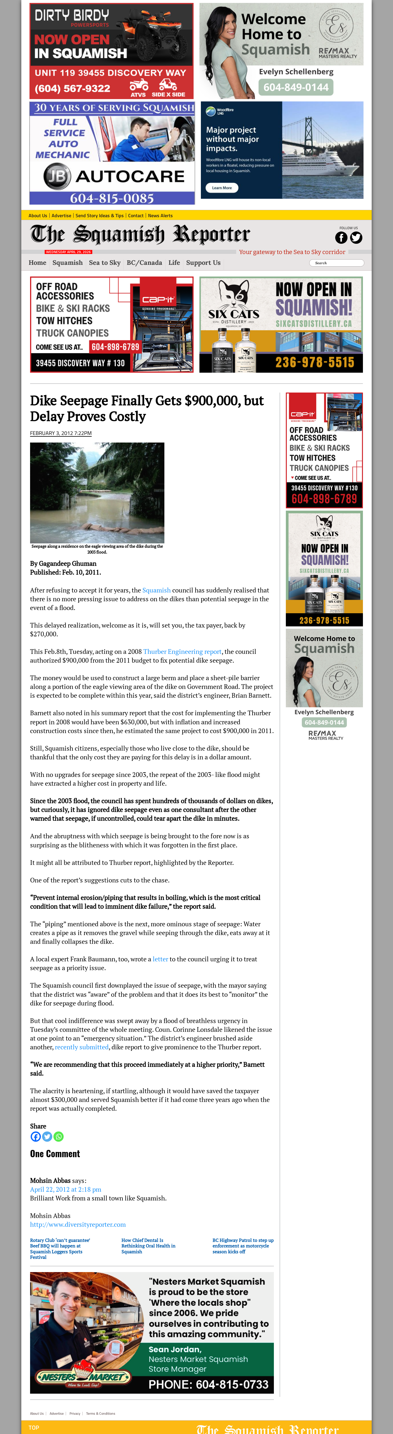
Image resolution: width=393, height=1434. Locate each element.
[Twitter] (47, 1136)
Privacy (74, 1413)
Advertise (57, 1413)
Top (34, 1427)
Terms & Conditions (100, 1413)
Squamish (156, 590)
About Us (37, 1413)
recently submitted (82, 1047)
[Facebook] (36, 1136)
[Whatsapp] (58, 1136)
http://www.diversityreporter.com (78, 1224)
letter (160, 959)
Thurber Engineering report (182, 651)
